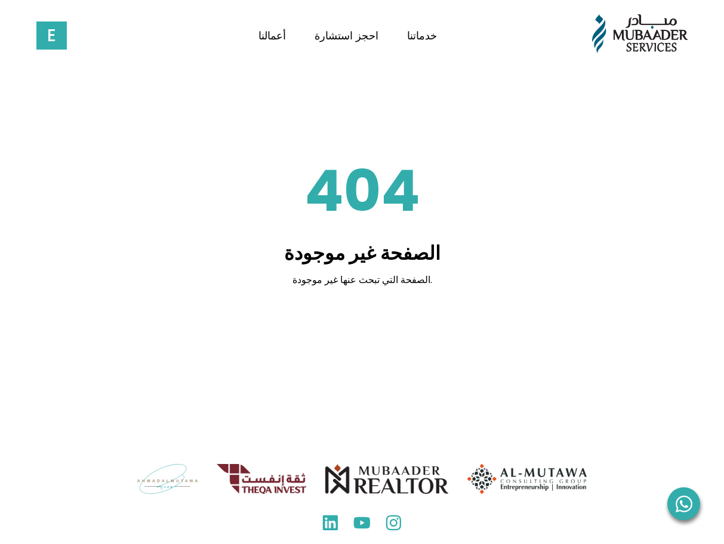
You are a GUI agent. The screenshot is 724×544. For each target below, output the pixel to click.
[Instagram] (393, 526)
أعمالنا (272, 36)
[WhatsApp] (683, 503)
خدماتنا (422, 36)
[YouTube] (362, 526)
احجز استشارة (346, 36)
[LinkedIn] (330, 526)
